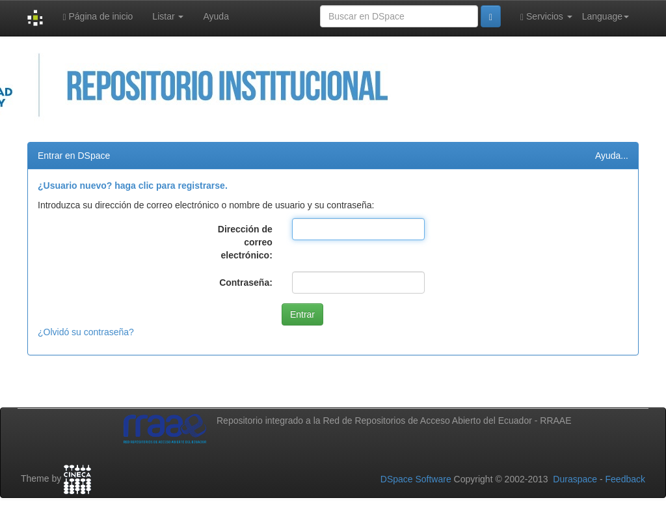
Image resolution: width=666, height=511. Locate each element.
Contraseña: (246, 282)
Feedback (625, 479)
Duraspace (575, 479)
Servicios (546, 16)
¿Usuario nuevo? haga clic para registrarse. (133, 185)
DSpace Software (415, 479)
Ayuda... (611, 155)
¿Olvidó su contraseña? (86, 332)
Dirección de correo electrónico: (245, 242)
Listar (167, 16)
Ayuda (215, 16)
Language (605, 16)
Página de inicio (97, 16)
